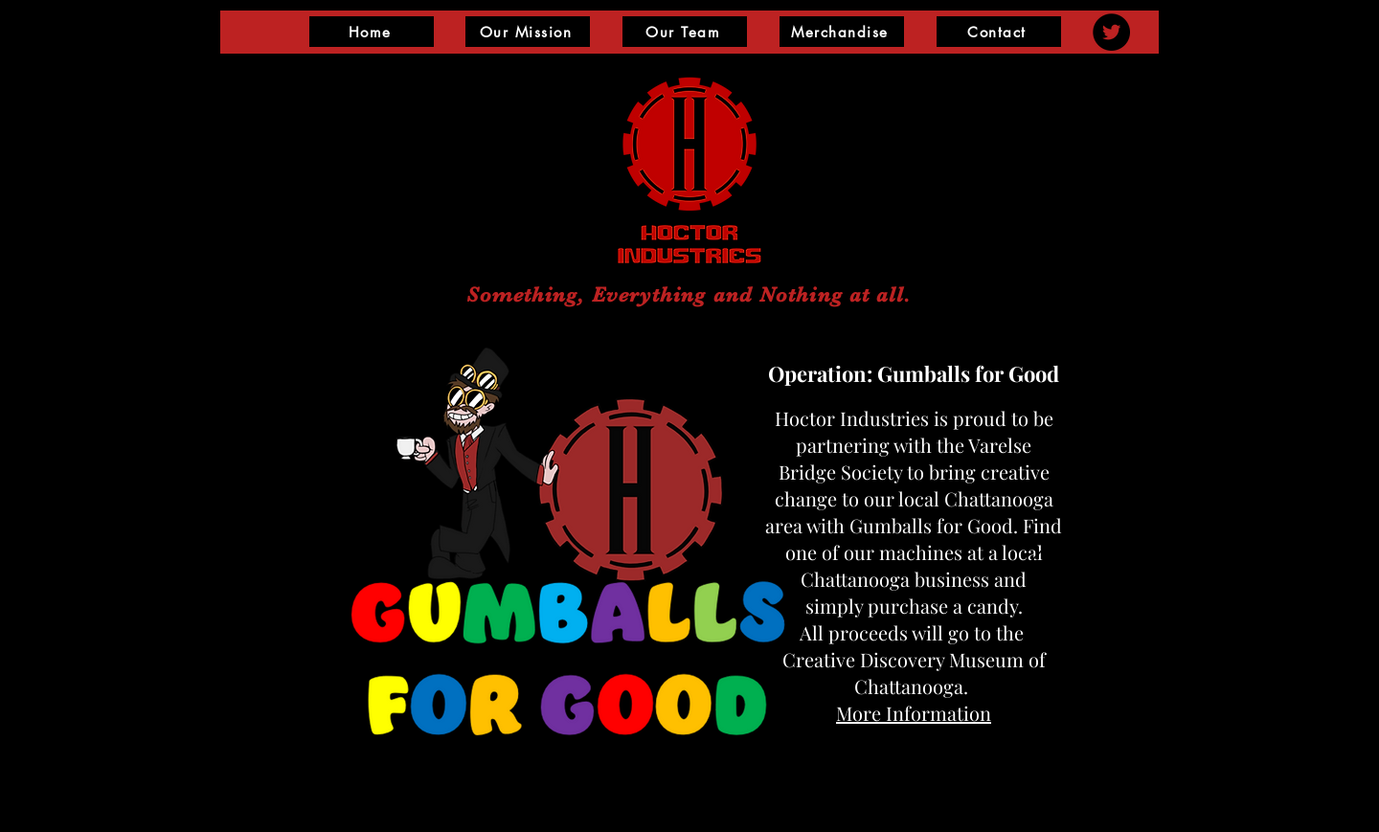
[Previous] (341, 548)
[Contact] (999, 31)
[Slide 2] (676, 744)
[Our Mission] (527, 31)
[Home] (371, 31)
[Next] (1037, 548)
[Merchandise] (842, 31)
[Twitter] (1111, 32)
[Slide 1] (705, 744)
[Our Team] (684, 31)
